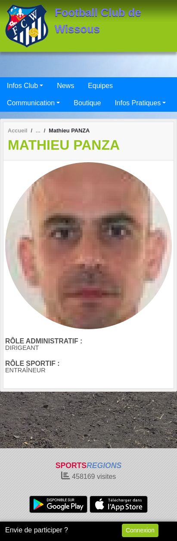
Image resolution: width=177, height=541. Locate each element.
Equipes (100, 85)
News (65, 85)
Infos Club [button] (22, 85)
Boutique (87, 103)
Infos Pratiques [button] (138, 103)
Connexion (140, 530)
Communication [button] (31, 103)
